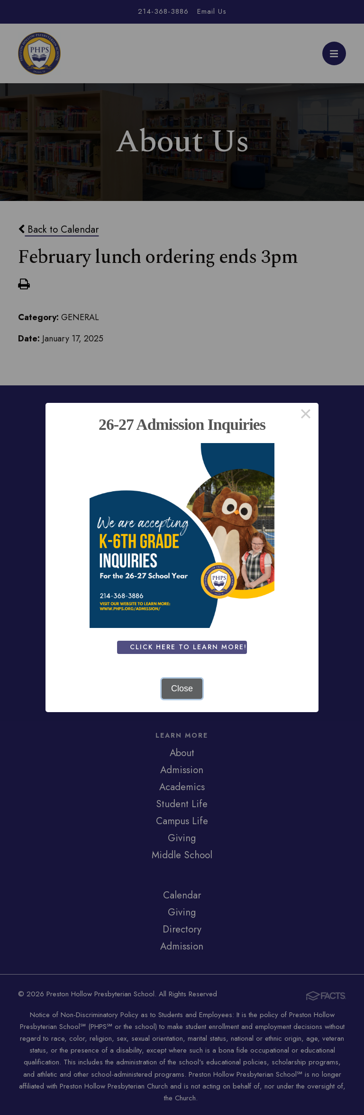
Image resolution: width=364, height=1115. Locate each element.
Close (182, 688)
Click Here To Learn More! (190, 647)
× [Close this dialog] (305, 415)
